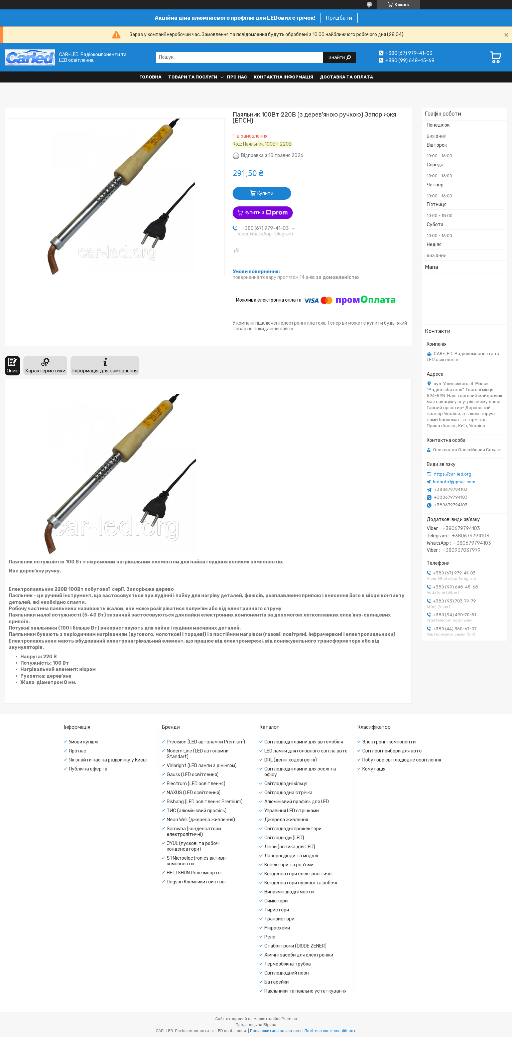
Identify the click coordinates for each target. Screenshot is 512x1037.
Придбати (339, 18)
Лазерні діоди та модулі (291, 856)
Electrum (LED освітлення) (196, 784)
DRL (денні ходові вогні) (290, 760)
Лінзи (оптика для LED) (289, 847)
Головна (150, 76)
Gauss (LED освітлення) (193, 774)
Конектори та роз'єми (288, 865)
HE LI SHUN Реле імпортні (194, 873)
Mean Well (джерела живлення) (201, 820)
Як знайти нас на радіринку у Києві (108, 760)
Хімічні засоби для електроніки (298, 955)
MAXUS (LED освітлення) (194, 793)
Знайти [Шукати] (337, 57)
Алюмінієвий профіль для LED (296, 802)
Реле (269, 937)
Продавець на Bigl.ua (256, 1024)
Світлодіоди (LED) (284, 838)
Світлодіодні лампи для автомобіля (303, 742)
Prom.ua (289, 1018)
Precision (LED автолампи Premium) (206, 742)
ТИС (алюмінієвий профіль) (197, 811)
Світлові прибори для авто (392, 751)
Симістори (276, 901)
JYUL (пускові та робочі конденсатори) (193, 846)
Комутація (373, 769)
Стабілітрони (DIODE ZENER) (295, 946)
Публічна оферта (88, 769)
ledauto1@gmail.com (454, 481)
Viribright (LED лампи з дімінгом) (202, 765)
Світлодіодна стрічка (288, 793)
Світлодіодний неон (286, 973)
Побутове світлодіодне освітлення (401, 760)
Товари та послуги (192, 76)
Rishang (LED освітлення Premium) (205, 802)
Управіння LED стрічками (291, 811)
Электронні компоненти (389, 742)
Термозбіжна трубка (287, 964)
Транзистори (279, 919)
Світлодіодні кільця (285, 784)
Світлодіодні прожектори (293, 829)
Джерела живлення (286, 820)
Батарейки (276, 982)
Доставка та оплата (346, 76)
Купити (265, 193)
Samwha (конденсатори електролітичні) (194, 831)
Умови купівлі (83, 742)
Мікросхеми (277, 928)
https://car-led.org (452, 474)
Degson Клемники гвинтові (196, 882)
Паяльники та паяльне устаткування (305, 991)
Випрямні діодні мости (289, 892)
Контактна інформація (283, 76)
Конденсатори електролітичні (298, 874)
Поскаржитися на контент (275, 1030)
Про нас (237, 76)
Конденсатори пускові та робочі (300, 883)
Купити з (266, 213)
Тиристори (276, 910)
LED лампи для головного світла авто (306, 751)
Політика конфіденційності (330, 1030)
